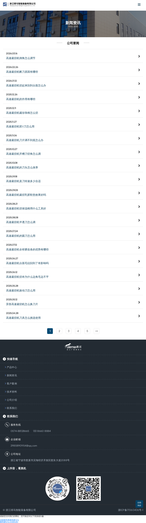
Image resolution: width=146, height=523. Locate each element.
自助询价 (139, 503)
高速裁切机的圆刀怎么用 (20, 235)
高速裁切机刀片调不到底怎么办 (24, 140)
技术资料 (12, 391)
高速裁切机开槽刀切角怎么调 (23, 153)
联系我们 (12, 407)
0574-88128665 (20, 430)
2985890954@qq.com (24, 445)
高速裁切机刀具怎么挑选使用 (23, 317)
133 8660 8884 (42, 430)
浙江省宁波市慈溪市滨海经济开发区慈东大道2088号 (40, 460)
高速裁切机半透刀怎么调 (20, 222)
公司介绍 (12, 399)
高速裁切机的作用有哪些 (20, 99)
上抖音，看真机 (16, 468)
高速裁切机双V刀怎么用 (20, 126)
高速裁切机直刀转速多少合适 (23, 181)
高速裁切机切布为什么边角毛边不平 (27, 276)
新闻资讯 (12, 375)
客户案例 (12, 383)
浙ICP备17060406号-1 (130, 509)
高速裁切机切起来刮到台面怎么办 (26, 85)
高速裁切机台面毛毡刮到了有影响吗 (27, 263)
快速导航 (12, 358)
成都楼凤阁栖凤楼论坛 (9, 520)
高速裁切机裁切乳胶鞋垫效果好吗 (26, 194)
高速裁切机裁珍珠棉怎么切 (22, 112)
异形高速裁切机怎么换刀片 (22, 304)
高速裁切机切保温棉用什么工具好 (26, 208)
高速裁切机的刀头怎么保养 (22, 167)
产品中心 (12, 367)
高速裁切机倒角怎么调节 (20, 58)
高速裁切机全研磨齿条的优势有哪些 (27, 249)
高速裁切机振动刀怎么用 (20, 290)
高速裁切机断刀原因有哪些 (22, 71)
